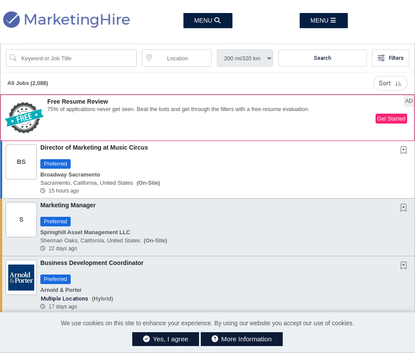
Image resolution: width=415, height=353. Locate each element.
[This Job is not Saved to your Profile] (405, 150)
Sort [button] (390, 83)
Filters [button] (391, 58)
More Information (242, 339)
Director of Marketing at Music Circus (94, 147)
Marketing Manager (68, 205)
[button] (324, 20)
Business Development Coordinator (92, 262)
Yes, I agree (165, 339)
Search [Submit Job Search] (322, 58)
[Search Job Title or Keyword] (77, 58)
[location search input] (182, 58)
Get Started (391, 118)
